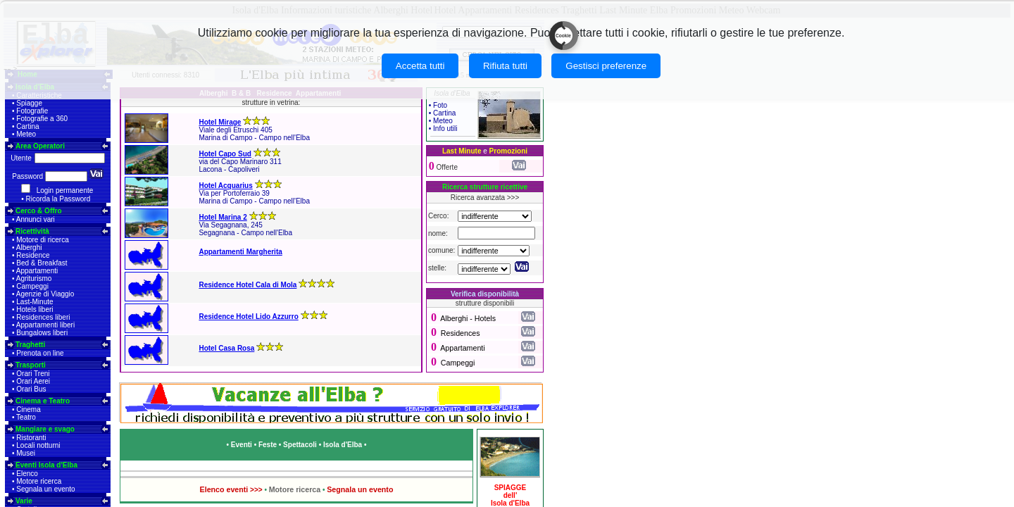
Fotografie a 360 (42, 119)
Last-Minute (34, 302)
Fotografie (32, 111)
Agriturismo (34, 278)
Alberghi (29, 247)
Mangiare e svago (45, 429)
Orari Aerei (33, 381)
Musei (25, 453)
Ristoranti (31, 438)
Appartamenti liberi (45, 325)
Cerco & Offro (38, 211)
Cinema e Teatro (42, 401)
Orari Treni (32, 373)
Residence (32, 255)
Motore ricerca (38, 481)
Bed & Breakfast (41, 263)
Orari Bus (31, 389)
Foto (440, 105)
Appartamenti (37, 271)
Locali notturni (38, 445)
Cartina (27, 126)
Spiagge (29, 103)
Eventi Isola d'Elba (46, 465)
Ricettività (32, 231)
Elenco (27, 473)
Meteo (26, 134)
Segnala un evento (45, 489)
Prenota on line (39, 353)
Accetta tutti (420, 66)
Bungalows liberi (42, 333)
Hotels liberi (34, 309)
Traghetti (30, 345)
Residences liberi (43, 317)
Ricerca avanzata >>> (485, 197)
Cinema (28, 409)
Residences (460, 333)
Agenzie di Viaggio (45, 294)
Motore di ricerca (42, 240)
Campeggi (32, 286)
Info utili (445, 128)
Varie (23, 501)
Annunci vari (35, 219)
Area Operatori (40, 146)
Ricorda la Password (58, 199)
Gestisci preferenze (605, 66)
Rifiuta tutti (505, 66)
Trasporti (30, 365)
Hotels (485, 318)
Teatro (26, 417)
